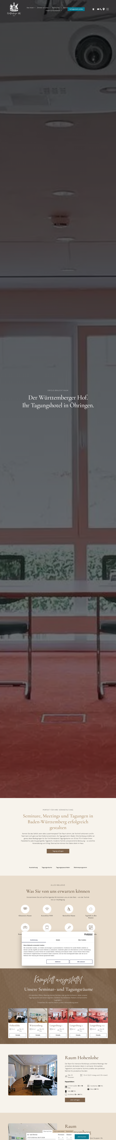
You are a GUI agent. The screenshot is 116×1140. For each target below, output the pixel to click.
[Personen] (61, 1137)
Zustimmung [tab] (34, 940)
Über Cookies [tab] (82, 940)
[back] (11, 1075)
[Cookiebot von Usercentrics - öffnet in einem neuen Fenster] (85, 934)
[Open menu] (107, 9)
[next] (54, 1075)
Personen (61, 1135)
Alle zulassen (81, 961)
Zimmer (69, 1135)
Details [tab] (58, 940)
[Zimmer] (69, 1137)
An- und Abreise (32, 1135)
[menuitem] (31, 7)
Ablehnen (57, 961)
